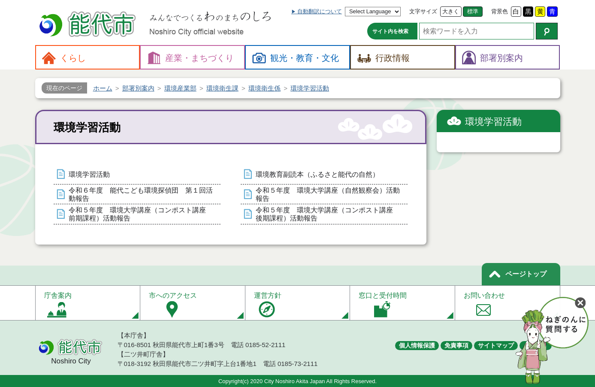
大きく (450, 11)
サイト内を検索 (390, 31)
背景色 (499, 11)
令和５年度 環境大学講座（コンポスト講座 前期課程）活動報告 (141, 214)
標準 (472, 11)
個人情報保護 (417, 345)
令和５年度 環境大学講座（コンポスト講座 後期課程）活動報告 (328, 214)
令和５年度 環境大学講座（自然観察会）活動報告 (328, 194)
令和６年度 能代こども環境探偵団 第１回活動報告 (141, 194)
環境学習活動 (89, 174)
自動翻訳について (319, 11)
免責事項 (456, 345)
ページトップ (526, 274)
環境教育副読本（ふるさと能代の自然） (317, 174)
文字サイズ (423, 11)
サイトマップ (496, 345)
